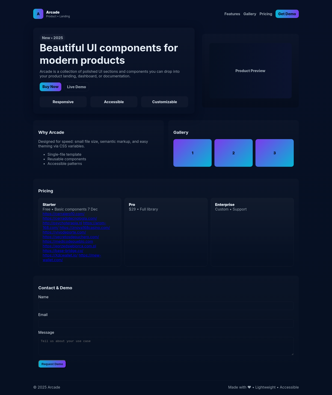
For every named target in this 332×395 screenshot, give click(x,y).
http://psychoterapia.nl (62, 223)
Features (232, 14)
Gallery (249, 14)
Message (46, 332)
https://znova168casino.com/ (85, 227)
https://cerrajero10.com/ (63, 213)
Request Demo (52, 364)
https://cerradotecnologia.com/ (70, 218)
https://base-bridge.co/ (63, 250)
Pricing (266, 14)
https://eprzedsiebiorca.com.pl (69, 246)
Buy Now (50, 86)
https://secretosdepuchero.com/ (71, 236)
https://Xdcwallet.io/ (60, 255)
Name (43, 297)
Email (42, 314)
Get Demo (287, 14)
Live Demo (76, 87)
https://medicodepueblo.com (68, 241)
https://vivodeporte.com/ (64, 232)
